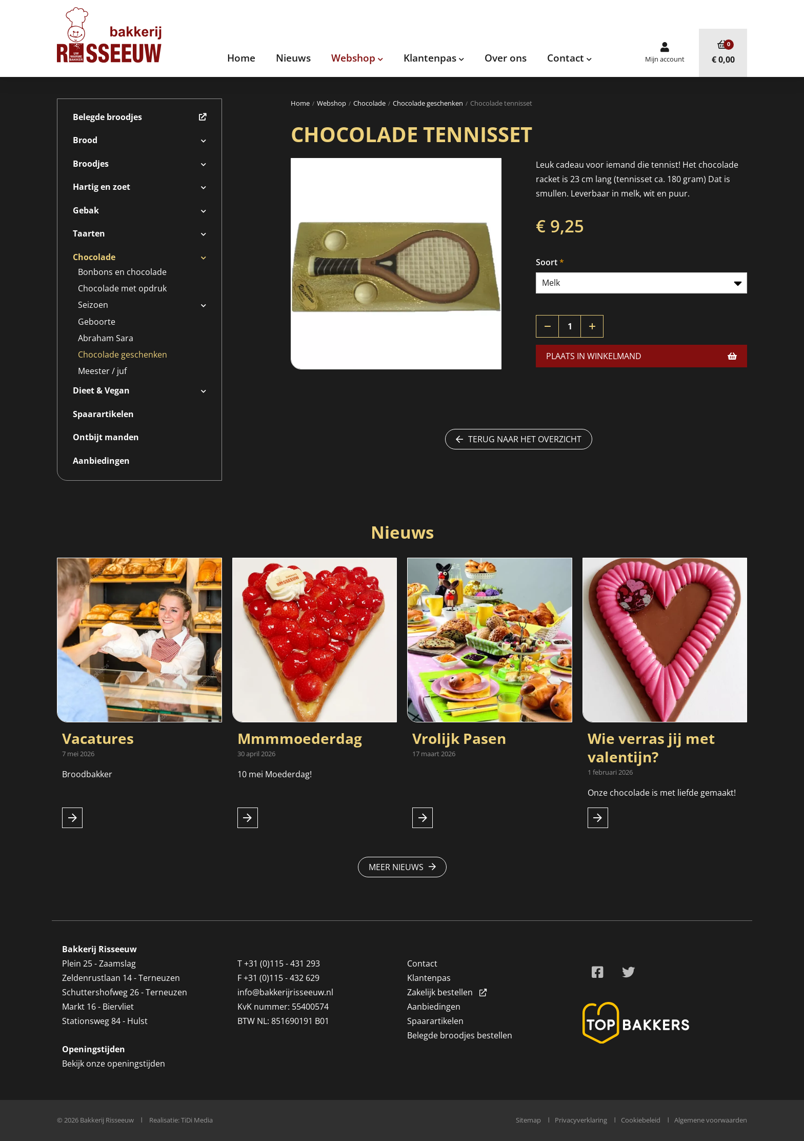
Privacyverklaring (581, 1120)
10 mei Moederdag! (274, 774)
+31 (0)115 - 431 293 (282, 963)
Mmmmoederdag (299, 738)
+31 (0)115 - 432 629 (281, 977)
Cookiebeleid (640, 1120)
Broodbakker (88, 774)
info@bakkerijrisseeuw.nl (285, 992)
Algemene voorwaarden (710, 1120)
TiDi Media (197, 1120)
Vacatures (98, 738)
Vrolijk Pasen (459, 738)
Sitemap (528, 1120)
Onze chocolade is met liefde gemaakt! (662, 792)
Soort (546, 262)
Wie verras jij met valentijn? (651, 747)
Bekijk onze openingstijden (113, 1063)
